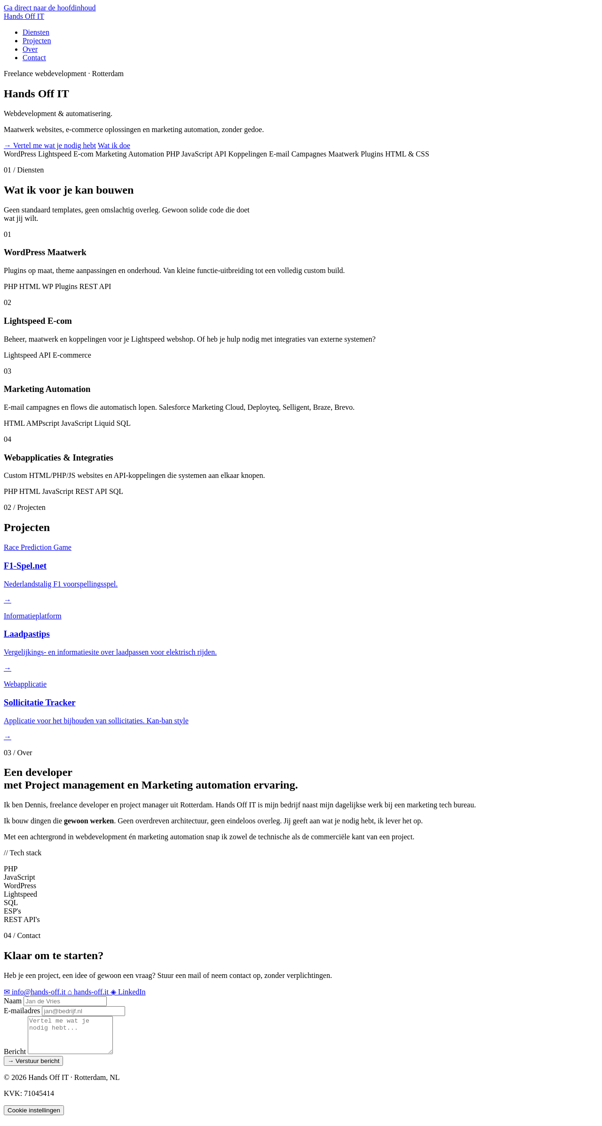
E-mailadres (22, 1011)
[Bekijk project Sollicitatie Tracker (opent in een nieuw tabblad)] (301, 710)
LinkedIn (128, 992)
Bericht (15, 1059)
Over (30, 49)
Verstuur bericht (33, 1067)
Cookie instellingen (34, 1117)
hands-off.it (89, 992)
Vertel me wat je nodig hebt (50, 145)
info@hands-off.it (35, 992)
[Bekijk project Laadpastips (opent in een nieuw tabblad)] (301, 642)
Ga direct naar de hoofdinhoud (49, 8)
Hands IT (24, 16)
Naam (13, 1001)
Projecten (37, 41)
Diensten (36, 32)
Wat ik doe (114, 145)
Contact (34, 58)
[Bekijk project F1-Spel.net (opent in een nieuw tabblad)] (301, 573)
